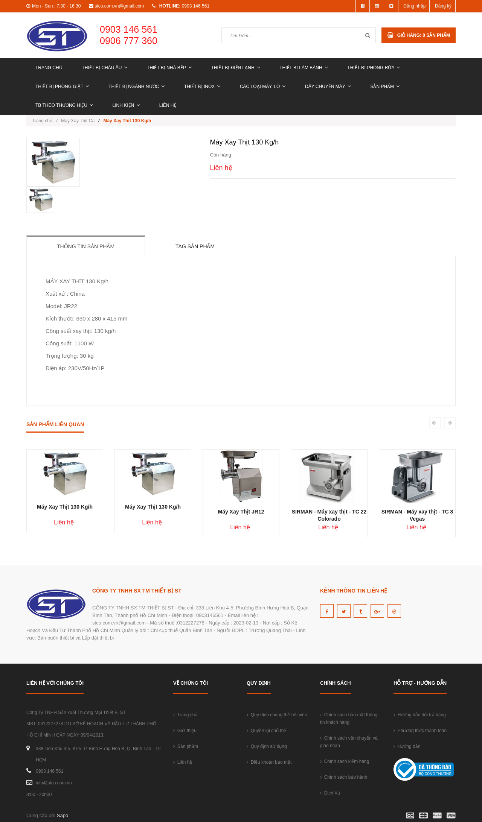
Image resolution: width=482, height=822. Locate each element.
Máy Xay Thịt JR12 (241, 512)
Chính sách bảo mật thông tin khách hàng (348, 718)
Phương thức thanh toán (420, 730)
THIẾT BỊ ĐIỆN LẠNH (235, 67)
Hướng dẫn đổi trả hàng (420, 714)
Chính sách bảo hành (343, 777)
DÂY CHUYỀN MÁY (328, 86)
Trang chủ (49, 67)
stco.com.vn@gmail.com (119, 6)
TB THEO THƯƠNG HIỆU (64, 105)
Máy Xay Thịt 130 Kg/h (65, 507)
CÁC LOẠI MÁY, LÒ (262, 86)
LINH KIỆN (126, 105)
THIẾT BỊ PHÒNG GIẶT (62, 86)
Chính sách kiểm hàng (344, 761)
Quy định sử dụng (267, 746)
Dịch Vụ (330, 793)
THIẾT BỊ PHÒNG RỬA (373, 67)
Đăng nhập (414, 6)
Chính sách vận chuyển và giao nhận (349, 741)
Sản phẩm (385, 86)
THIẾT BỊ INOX (202, 86)
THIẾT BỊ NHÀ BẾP (169, 67)
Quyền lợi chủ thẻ (266, 730)
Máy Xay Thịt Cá (78, 120)
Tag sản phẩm (195, 246)
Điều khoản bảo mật (269, 762)
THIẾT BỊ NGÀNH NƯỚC (136, 86)
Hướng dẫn (407, 746)
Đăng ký (443, 6)
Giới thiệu (185, 730)
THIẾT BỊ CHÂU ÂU (104, 67)
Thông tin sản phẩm (85, 246)
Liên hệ (168, 105)
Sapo (62, 815)
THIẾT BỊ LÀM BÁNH (303, 67)
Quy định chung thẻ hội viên (277, 714)
